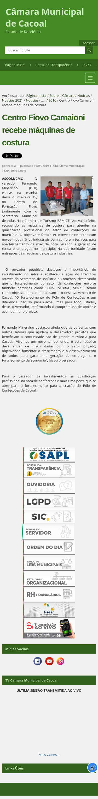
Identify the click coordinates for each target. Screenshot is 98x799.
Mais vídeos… (49, 754)
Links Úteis (14, 768)
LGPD (87, 64)
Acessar (89, 42)
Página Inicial (15, 64)
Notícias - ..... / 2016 (41, 100)
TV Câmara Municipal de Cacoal (31, 680)
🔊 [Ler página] (92, 768)
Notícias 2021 (12, 100)
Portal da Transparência (53, 64)
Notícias (83, 95)
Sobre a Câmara (61, 95)
